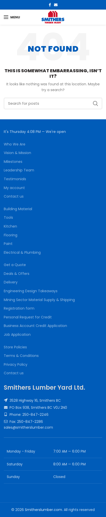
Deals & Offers (16, 273)
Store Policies (15, 347)
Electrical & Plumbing (22, 252)
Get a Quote (15, 265)
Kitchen (10, 226)
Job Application (17, 334)
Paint (8, 243)
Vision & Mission (17, 153)
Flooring (10, 235)
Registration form (19, 308)
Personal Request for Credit (28, 317)
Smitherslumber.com (43, 509)
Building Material (18, 209)
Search (95, 103)
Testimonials (15, 179)
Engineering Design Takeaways (31, 291)
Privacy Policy (15, 364)
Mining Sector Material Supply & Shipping (39, 300)
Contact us (14, 196)
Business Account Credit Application (35, 325)
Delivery (11, 282)
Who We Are (14, 144)
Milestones (13, 161)
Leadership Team (19, 170)
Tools (8, 217)
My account (14, 188)
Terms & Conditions (21, 355)
